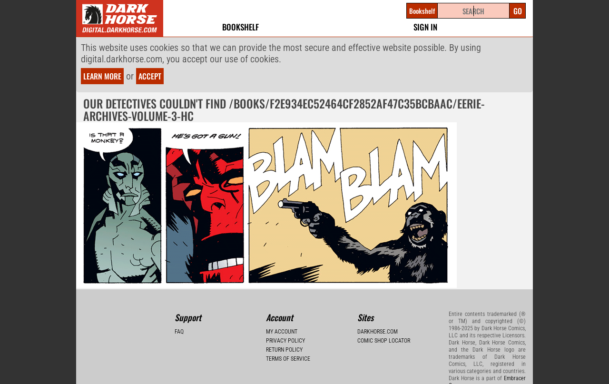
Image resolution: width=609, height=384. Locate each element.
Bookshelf (240, 27)
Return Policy (284, 349)
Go (517, 11)
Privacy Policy (285, 340)
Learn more (102, 76)
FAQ (179, 331)
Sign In (425, 27)
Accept (149, 76)
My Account (281, 331)
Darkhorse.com (377, 331)
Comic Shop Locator (383, 340)
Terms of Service (288, 358)
